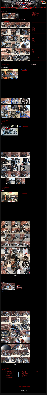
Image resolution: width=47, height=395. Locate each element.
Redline (3, 190)
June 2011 (33, 50)
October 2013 (33, 30)
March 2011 (33, 53)
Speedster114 (33, 58)
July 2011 (33, 49)
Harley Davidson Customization (9, 377)
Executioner (4, 11)
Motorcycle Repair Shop (9, 373)
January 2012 (33, 42)
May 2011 (33, 51)
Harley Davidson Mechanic (9, 374)
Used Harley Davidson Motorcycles (9, 376)
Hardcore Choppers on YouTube (35, 15)
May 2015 (33, 26)
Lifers (5, 64)
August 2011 (33, 48)
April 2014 (33, 28)
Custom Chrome (34, 12)
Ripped (3, 282)
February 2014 (33, 29)
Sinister (3, 123)
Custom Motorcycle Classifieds (35, 13)
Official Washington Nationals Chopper (36, 57)
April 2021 (33, 20)
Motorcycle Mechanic (9, 372)
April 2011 (33, 52)
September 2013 (34, 31)
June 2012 (33, 38)
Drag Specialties (34, 14)
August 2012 (33, 37)
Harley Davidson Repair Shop (9, 375)
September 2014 (34, 27)
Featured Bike (5, 120)
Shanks (5, 368)
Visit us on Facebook (34, 16)
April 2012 (33, 39)
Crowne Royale (5, 67)
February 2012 (33, 41)
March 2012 (33, 40)
